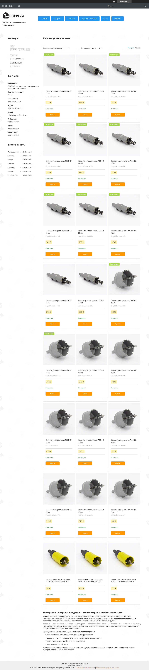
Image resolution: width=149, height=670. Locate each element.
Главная (44, 18)
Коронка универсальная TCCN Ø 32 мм (123, 232)
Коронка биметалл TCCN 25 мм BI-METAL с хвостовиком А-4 (123, 580)
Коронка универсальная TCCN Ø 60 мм (123, 441)
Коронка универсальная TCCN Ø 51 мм (58, 441)
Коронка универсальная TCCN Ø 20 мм (58, 162)
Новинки (117, 18)
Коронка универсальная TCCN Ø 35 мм (58, 301)
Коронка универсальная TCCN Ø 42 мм (58, 371)
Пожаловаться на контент (86, 668)
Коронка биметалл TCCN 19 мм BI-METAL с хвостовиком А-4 (58, 580)
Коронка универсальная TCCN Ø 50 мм (123, 371)
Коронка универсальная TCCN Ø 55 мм (91, 441)
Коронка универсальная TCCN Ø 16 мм (91, 92)
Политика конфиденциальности (107, 668)
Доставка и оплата (89, 18)
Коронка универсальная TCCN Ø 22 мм (91, 162)
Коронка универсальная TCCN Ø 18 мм (123, 92)
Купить (52, 114)
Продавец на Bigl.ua (74, 666)
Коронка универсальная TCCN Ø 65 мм (58, 511)
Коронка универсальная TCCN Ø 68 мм (91, 511)
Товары (56, 18)
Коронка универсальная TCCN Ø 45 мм (91, 371)
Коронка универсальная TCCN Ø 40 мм (123, 301)
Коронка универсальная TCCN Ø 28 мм (58, 232)
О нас (105, 18)
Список (138, 48)
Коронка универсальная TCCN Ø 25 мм (123, 162)
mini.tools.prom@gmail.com (17, 115)
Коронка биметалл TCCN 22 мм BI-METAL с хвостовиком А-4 (90, 580)
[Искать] (145, 6)
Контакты (72, 18)
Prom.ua (85, 663)
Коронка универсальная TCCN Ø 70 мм (123, 511)
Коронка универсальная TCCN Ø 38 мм (91, 301)
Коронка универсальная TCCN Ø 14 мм (58, 92)
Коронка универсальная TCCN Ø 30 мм (91, 232)
